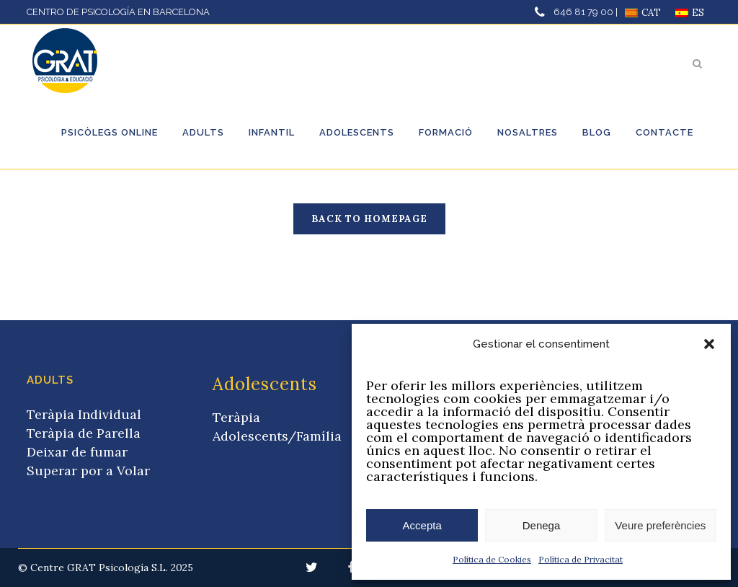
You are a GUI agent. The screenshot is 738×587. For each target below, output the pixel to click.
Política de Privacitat (580, 559)
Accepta (422, 525)
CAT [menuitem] (651, 12)
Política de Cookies (492, 559)
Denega (542, 525)
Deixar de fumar (77, 451)
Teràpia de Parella (84, 433)
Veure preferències (660, 525)
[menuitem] (643, 13)
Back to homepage (369, 219)
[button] (709, 344)
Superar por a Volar (88, 470)
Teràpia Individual (84, 414)
